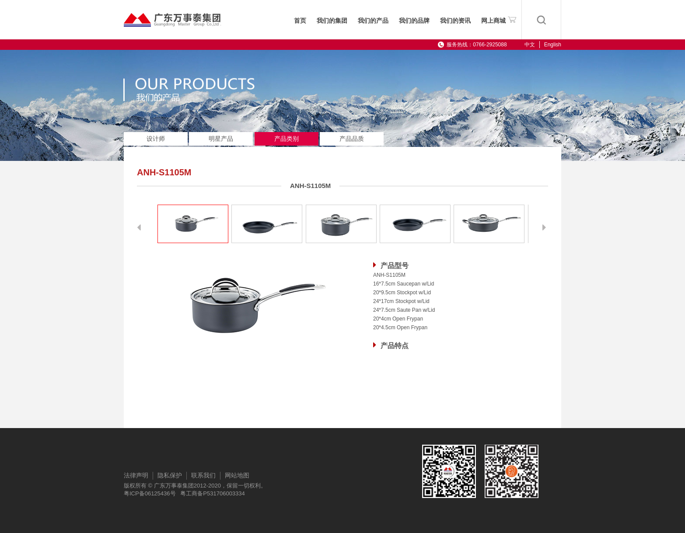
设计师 (156, 138)
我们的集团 (332, 20)
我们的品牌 (414, 20)
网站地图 (237, 475)
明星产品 (221, 138)
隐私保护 (169, 475)
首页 (300, 20)
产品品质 (351, 138)
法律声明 (136, 475)
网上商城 (498, 19)
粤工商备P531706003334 (212, 493)
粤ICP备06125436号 (150, 493)
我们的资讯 (455, 20)
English (552, 45)
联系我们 (203, 475)
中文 (529, 45)
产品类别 (286, 138)
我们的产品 (373, 20)
